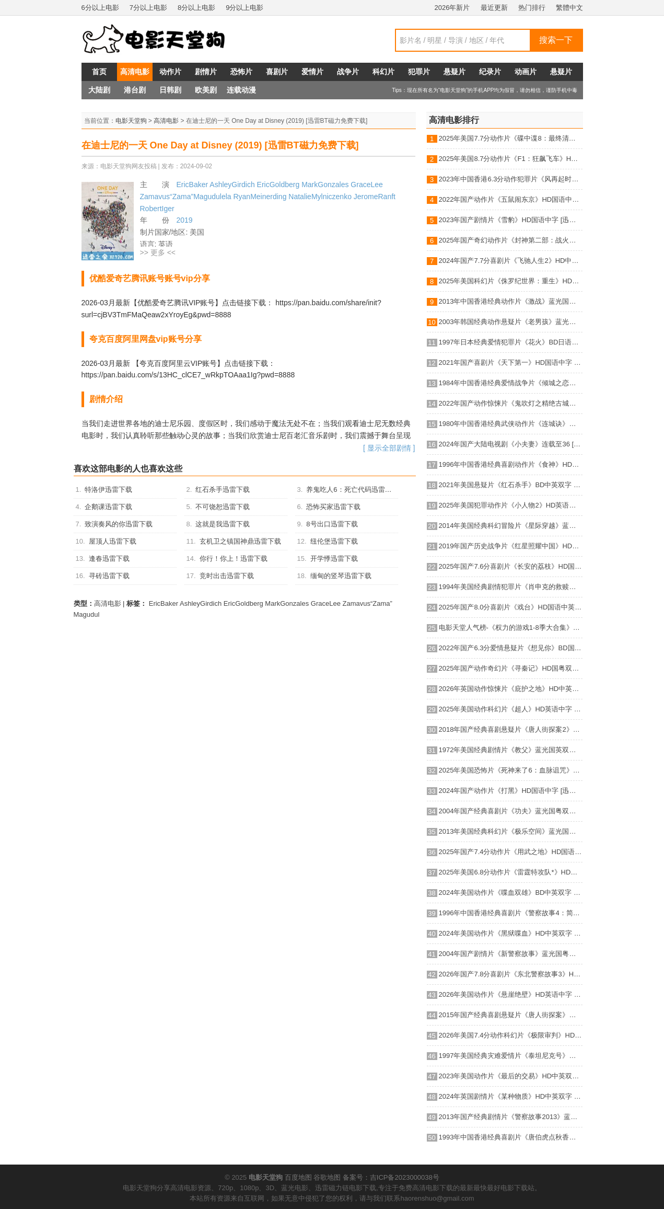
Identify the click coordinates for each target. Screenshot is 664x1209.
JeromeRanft (374, 196)
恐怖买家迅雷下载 (333, 507)
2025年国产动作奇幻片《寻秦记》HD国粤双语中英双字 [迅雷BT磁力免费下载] (511, 668)
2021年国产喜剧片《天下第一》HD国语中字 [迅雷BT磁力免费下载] (511, 362)
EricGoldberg (278, 184)
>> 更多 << (158, 252)
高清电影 (134, 71)
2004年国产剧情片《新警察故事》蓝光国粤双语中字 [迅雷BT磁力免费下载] (511, 954)
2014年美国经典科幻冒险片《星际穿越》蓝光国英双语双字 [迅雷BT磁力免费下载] (511, 525)
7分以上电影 (148, 7)
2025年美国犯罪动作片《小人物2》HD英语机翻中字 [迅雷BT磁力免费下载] (511, 505)
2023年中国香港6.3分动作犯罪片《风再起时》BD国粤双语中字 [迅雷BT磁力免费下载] (511, 179)
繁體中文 (569, 7)
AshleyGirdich (231, 184)
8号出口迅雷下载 (331, 524)
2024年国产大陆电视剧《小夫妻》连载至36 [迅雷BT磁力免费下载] (511, 444)
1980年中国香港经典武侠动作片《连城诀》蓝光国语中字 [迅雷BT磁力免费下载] (511, 424)
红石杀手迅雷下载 (222, 489)
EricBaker (192, 184)
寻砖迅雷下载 (109, 576)
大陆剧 (99, 90)
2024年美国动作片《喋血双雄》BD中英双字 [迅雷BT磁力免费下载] (511, 892)
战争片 (348, 71)
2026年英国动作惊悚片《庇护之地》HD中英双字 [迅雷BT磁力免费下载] (511, 689)
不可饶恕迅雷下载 (222, 507)
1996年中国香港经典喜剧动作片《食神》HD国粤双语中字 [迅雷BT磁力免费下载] (511, 464)
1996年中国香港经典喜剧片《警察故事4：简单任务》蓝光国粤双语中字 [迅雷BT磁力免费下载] (511, 913)
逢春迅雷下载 (109, 558)
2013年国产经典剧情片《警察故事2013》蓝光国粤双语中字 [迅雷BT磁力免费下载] (511, 1117)
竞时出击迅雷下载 (227, 576)
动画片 (526, 71)
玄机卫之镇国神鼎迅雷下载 (240, 541)
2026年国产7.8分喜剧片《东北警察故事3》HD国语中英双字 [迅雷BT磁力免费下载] (511, 974)
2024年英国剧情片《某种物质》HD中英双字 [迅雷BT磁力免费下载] (511, 1096)
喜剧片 (277, 71)
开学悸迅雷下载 (334, 558)
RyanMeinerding (259, 196)
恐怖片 (241, 71)
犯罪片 (419, 71)
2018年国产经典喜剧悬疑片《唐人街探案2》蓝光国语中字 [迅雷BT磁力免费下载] (511, 729)
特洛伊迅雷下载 (108, 489)
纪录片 (490, 71)
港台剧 (135, 90)
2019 (185, 220)
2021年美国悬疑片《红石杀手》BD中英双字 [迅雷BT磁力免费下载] (511, 485)
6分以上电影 (100, 7)
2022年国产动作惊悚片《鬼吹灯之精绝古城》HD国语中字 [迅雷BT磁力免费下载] (511, 403)
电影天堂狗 (131, 120)
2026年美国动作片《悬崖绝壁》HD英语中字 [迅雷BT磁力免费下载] (511, 994)
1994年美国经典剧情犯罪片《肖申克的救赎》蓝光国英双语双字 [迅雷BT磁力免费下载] (511, 587)
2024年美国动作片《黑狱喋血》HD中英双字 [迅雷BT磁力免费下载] (511, 933)
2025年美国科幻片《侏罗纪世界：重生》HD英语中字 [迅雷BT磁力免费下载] (511, 281)
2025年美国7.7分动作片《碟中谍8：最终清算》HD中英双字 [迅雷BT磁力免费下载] (511, 138)
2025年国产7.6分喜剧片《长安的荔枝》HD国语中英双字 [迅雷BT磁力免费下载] (511, 566)
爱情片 (312, 71)
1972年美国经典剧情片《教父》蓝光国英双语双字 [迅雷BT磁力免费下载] (511, 750)
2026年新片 (452, 7)
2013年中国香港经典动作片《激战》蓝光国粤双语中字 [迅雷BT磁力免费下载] (511, 301)
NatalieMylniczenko (320, 196)
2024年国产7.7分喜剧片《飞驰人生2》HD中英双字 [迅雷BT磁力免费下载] (511, 260)
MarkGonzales (324, 184)
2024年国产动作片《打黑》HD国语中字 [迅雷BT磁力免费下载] (511, 791)
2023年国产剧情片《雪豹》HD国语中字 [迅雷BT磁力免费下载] (511, 220)
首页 (99, 71)
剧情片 (206, 71)
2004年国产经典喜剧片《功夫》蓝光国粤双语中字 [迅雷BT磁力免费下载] (511, 811)
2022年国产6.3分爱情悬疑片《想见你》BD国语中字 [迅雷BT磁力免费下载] (511, 648)
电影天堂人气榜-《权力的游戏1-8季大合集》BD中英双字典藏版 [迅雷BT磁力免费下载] (511, 627)
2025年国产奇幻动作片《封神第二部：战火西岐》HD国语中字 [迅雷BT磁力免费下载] (511, 240)
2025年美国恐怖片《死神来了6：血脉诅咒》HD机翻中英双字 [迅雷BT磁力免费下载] (511, 770)
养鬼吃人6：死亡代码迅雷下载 (352, 489)
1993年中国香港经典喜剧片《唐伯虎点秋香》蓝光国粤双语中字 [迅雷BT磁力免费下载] (511, 1137)
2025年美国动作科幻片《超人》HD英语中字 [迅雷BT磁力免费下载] (511, 709)
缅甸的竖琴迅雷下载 (340, 576)
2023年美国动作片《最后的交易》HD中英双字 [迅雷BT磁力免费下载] (511, 1076)
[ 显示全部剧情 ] (389, 448)
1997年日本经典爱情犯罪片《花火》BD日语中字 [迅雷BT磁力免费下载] (511, 342)
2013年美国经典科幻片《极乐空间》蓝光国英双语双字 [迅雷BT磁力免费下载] (511, 831)
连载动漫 (241, 90)
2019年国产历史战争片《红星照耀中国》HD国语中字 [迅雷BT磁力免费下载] (511, 546)
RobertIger (157, 208)
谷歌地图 (327, 1177)
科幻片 (383, 71)
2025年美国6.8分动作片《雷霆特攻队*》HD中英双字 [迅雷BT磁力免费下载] (511, 872)
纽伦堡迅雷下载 (334, 541)
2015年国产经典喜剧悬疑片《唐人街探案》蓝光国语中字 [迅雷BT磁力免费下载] (511, 1015)
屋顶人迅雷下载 (112, 541)
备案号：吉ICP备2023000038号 (391, 1177)
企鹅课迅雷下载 (108, 507)
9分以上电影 (244, 7)
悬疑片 (454, 71)
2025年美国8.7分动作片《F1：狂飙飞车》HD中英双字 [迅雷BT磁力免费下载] (511, 159)
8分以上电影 (196, 7)
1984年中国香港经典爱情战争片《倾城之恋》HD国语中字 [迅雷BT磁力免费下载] (511, 383)
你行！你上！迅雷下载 (233, 558)
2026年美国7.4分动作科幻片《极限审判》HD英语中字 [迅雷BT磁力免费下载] (511, 1035)
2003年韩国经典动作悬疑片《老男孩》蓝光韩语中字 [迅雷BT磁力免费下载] (511, 322)
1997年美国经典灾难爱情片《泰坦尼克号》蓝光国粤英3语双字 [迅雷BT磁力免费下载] (511, 1056)
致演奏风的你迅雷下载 (119, 524)
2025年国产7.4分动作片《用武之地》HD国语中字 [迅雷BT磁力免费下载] (511, 852)
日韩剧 (170, 90)
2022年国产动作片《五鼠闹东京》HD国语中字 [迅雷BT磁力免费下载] (511, 199)
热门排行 (531, 7)
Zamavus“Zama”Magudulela (185, 196)
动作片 (170, 71)
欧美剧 (206, 90)
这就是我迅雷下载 (222, 524)
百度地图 (298, 1177)
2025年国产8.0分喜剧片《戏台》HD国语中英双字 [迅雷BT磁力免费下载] (511, 607)
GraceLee (366, 184)
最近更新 (494, 7)
